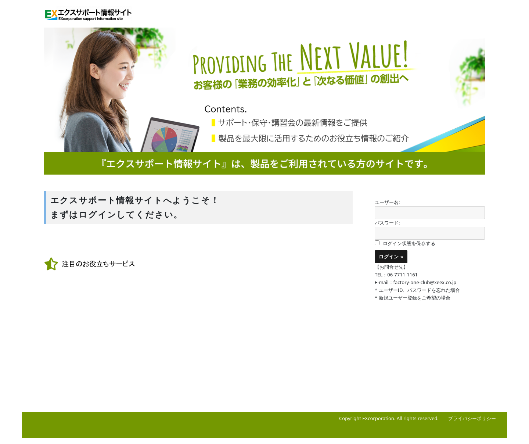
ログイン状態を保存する (409, 243)
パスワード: (387, 222)
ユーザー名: (387, 202)
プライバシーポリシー (472, 418)
